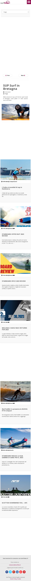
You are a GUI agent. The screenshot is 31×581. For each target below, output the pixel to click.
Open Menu (29, 2)
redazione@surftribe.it (15, 565)
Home (11, 579)
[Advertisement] (15, 37)
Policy (15, 579)
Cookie (19, 579)
